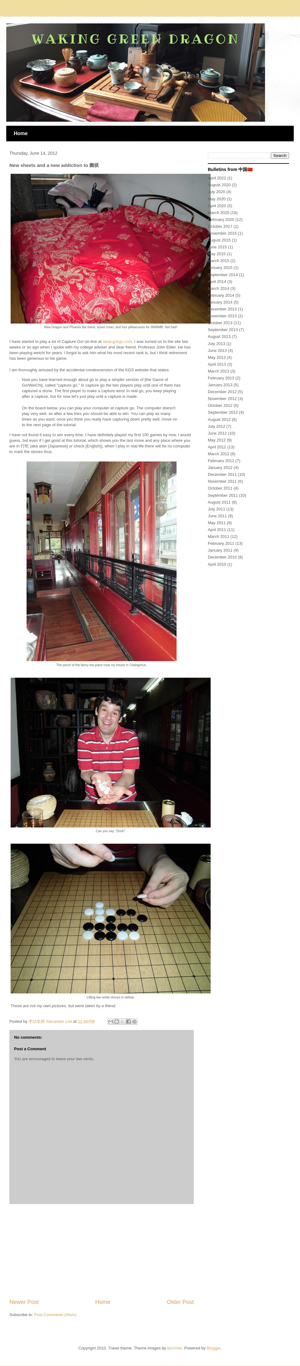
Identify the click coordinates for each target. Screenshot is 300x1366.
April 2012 (217, 447)
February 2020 (221, 219)
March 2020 (218, 212)
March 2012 (218, 453)
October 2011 (220, 488)
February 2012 (221, 460)
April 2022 (217, 178)
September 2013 (223, 329)
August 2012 (219, 419)
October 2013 (220, 322)
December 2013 (222, 309)
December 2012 (222, 391)
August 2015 (219, 240)
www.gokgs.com (117, 341)
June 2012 (217, 433)
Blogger (214, 1348)
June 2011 (217, 516)
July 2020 (216, 191)
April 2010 (217, 564)
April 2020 (217, 205)
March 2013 (218, 371)
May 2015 (217, 253)
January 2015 (220, 267)
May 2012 (217, 440)
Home (21, 133)
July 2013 (216, 343)
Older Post (180, 1302)
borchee (174, 1348)
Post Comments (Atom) (55, 1314)
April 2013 (217, 364)
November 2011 (222, 481)
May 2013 (217, 357)
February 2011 (221, 543)
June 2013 (217, 350)
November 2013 (222, 316)
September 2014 (223, 274)
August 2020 (219, 185)
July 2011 (216, 509)
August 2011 (219, 502)
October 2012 (220, 405)
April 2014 (217, 281)
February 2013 (221, 378)
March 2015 (218, 260)
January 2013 (220, 385)
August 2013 (219, 336)
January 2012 (220, 467)
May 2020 (217, 199)
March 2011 (218, 536)
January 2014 (220, 302)
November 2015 (222, 233)
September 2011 (223, 495)
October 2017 (220, 226)
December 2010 (222, 557)
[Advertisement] (101, 1251)
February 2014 (221, 295)
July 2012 (216, 426)
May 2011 (217, 522)
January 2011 (220, 550)
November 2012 (222, 398)
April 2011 (217, 529)
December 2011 (222, 474)
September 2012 (223, 412)
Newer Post (24, 1302)
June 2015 (217, 247)
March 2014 (218, 288)
